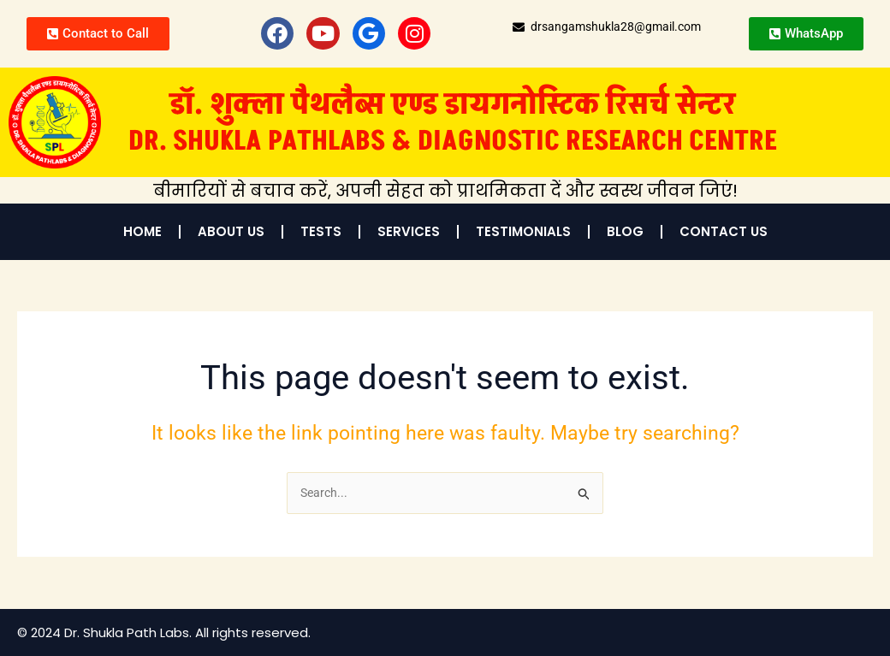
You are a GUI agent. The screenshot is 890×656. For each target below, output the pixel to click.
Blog (625, 231)
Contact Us (723, 231)
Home (142, 231)
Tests (320, 231)
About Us (231, 231)
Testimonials (523, 231)
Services (408, 231)
